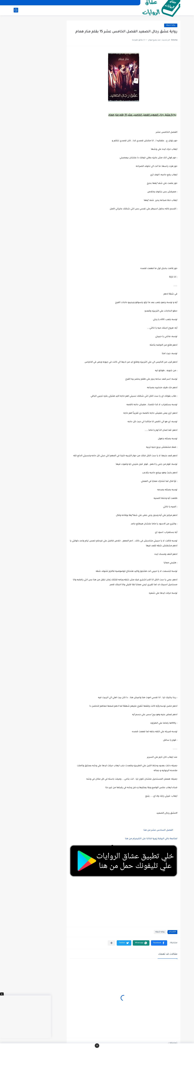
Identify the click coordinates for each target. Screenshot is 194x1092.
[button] (159, 943)
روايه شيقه (170, 25)
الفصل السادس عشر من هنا (158, 830)
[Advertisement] (123, 628)
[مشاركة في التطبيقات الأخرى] (111, 943)
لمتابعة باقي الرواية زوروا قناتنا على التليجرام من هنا (151, 839)
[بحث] (16, 10)
